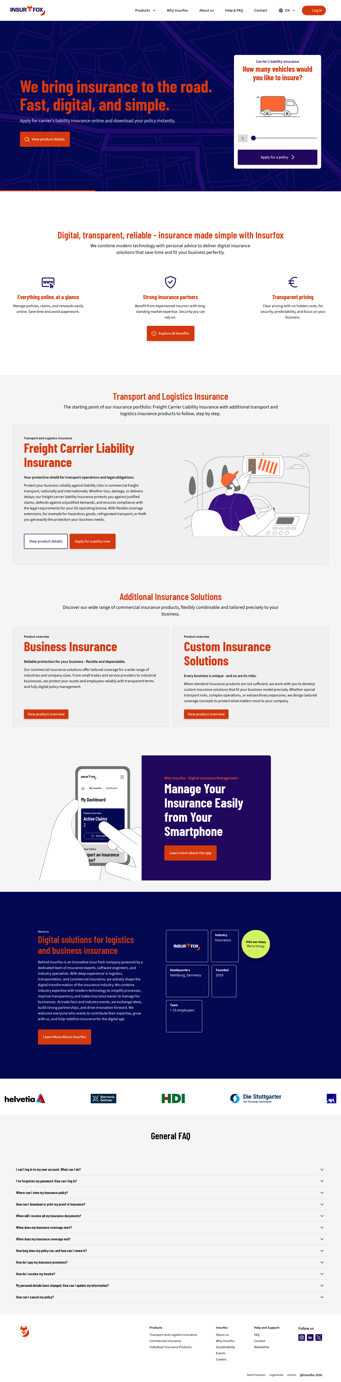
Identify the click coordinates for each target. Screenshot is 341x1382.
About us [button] (206, 10)
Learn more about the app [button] (190, 853)
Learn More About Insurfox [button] (64, 1037)
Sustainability (225, 1347)
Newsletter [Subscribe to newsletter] (261, 1347)
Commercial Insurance (165, 1341)
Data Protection (256, 1375)
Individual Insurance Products (170, 1347)
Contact (259, 1341)
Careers (221, 1359)
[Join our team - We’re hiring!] (256, 944)
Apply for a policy (278, 157)
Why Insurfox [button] (177, 10)
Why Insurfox (225, 1341)
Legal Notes (276, 1375)
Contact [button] (260, 10)
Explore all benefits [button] (170, 333)
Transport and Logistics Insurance (173, 1335)
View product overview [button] (46, 714)
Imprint (291, 1375)
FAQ (257, 1335)
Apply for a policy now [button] (92, 541)
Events (220, 1353)
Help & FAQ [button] (234, 10)
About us (222, 1335)
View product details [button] (44, 139)
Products (146, 10)
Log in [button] (313, 10)
